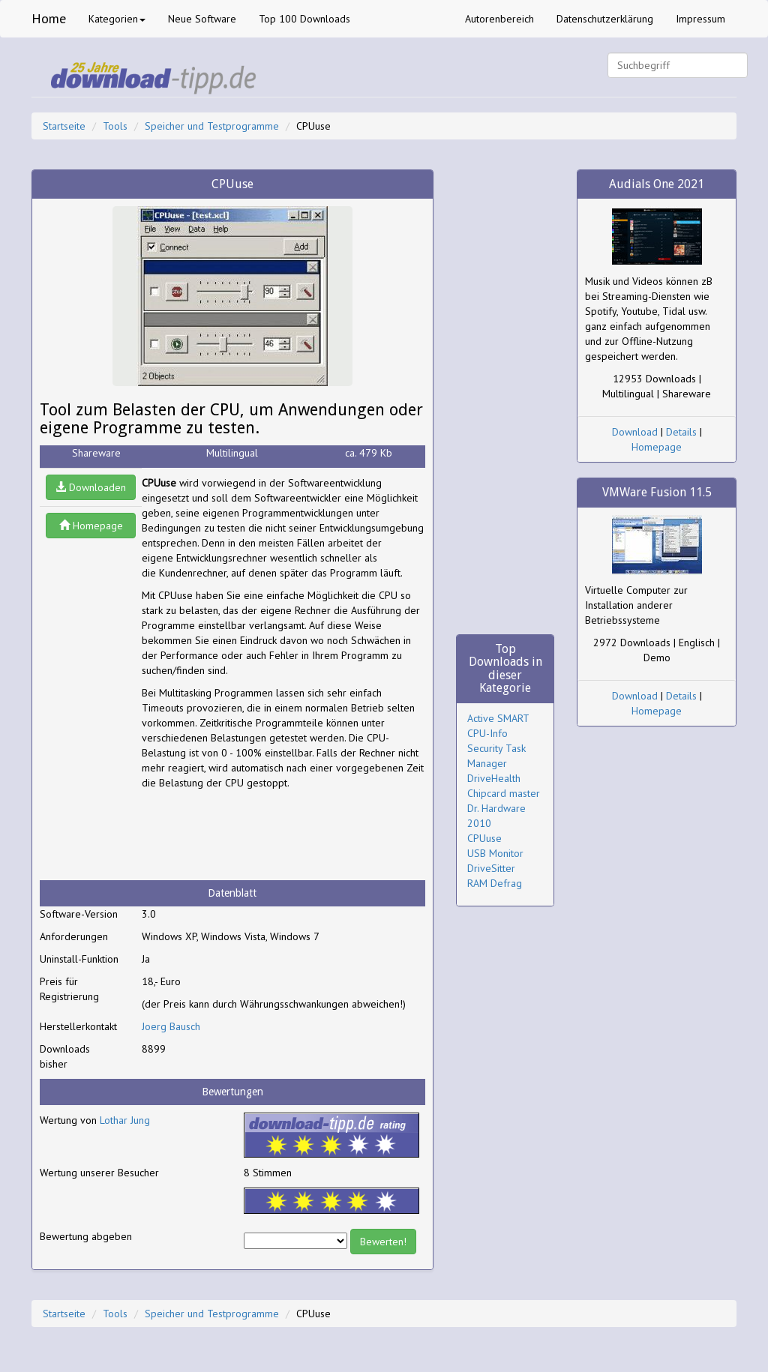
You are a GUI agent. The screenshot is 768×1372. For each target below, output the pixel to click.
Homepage (91, 525)
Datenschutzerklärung (604, 18)
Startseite (64, 126)
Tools (115, 126)
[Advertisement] (262, 835)
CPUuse (484, 838)
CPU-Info (487, 733)
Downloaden (91, 487)
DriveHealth (493, 778)
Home (49, 18)
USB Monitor (495, 853)
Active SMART (498, 718)
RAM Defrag (494, 883)
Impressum (700, 18)
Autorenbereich (499, 18)
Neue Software (202, 18)
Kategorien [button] (117, 18)
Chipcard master (503, 793)
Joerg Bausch (171, 1026)
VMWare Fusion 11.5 (657, 492)
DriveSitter (491, 868)
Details (681, 432)
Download (635, 432)
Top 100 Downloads (304, 18)
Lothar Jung (125, 1120)
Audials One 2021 (656, 184)
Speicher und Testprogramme (212, 126)
